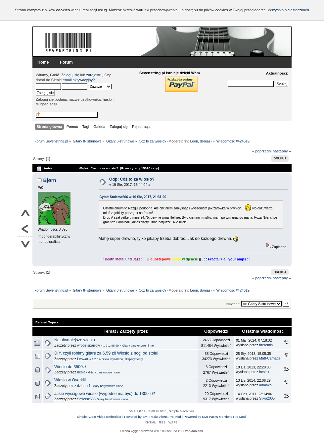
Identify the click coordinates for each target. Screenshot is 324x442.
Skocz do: (233, 304)
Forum (66, 62)
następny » (282, 151)
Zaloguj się (70, 75)
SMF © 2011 (157, 411)
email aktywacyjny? (79, 80)
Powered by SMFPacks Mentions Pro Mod (215, 416)
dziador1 (84, 386)
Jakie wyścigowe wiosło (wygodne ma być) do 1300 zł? (104, 393)
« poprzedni (262, 151)
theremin (266, 345)
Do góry (25, 213)
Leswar (82, 359)
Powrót (25, 229)
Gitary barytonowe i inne (138, 345)
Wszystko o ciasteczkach (288, 10)
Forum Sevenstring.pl (69, 42)
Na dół (25, 244)
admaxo (265, 385)
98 (113, 345)
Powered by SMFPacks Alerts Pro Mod (152, 416)
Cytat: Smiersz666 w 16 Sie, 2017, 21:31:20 (133, 197)
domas (205, 141)
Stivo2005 (267, 398)
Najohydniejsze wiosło (74, 340)
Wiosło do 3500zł (70, 366)
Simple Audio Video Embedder (99, 416)
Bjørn (49, 180)
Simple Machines (181, 411)
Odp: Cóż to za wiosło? (132, 179)
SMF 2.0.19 (137, 411)
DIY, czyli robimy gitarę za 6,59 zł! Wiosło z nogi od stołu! (106, 353)
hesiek (82, 372)
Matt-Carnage (270, 358)
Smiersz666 (86, 399)
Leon (194, 141)
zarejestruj (94, 75)
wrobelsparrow (88, 345)
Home (43, 62)
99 (117, 345)
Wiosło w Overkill (70, 380)
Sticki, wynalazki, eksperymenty (122, 359)
